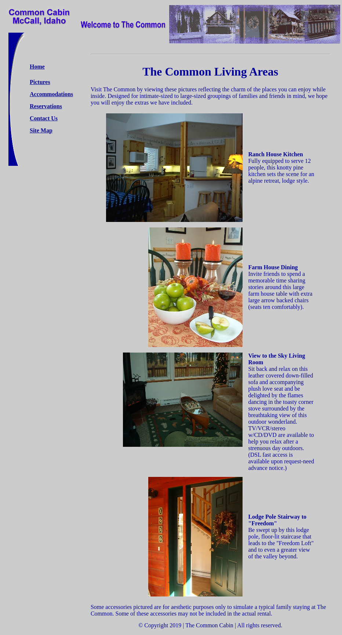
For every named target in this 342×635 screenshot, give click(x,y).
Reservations (46, 106)
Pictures (40, 82)
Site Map (41, 130)
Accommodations (51, 94)
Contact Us (44, 118)
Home (37, 66)
